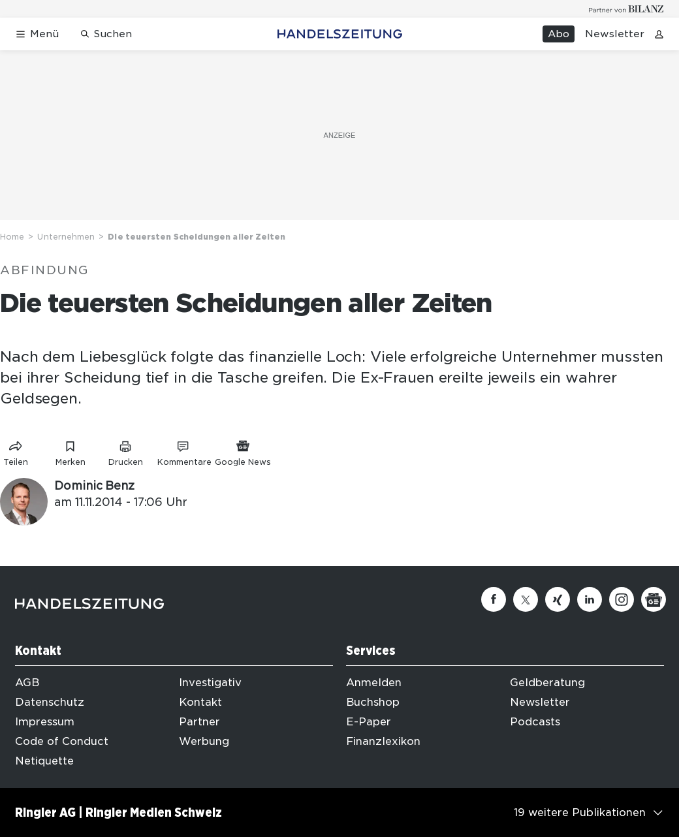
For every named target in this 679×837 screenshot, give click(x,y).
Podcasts (535, 722)
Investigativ (210, 682)
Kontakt (200, 702)
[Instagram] (621, 599)
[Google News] (653, 599)
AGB (27, 682)
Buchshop (373, 702)
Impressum (44, 722)
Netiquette (44, 761)
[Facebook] (493, 599)
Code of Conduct (61, 741)
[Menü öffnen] (37, 34)
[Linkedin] (589, 599)
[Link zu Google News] (243, 450)
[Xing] (557, 599)
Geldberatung (547, 682)
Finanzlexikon (383, 741)
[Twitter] (525, 599)
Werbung (204, 741)
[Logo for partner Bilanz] (626, 8)
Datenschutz (49, 702)
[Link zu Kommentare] (184, 450)
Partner (199, 722)
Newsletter (614, 34)
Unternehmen (66, 237)
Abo (558, 34)
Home (12, 237)
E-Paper (368, 722)
